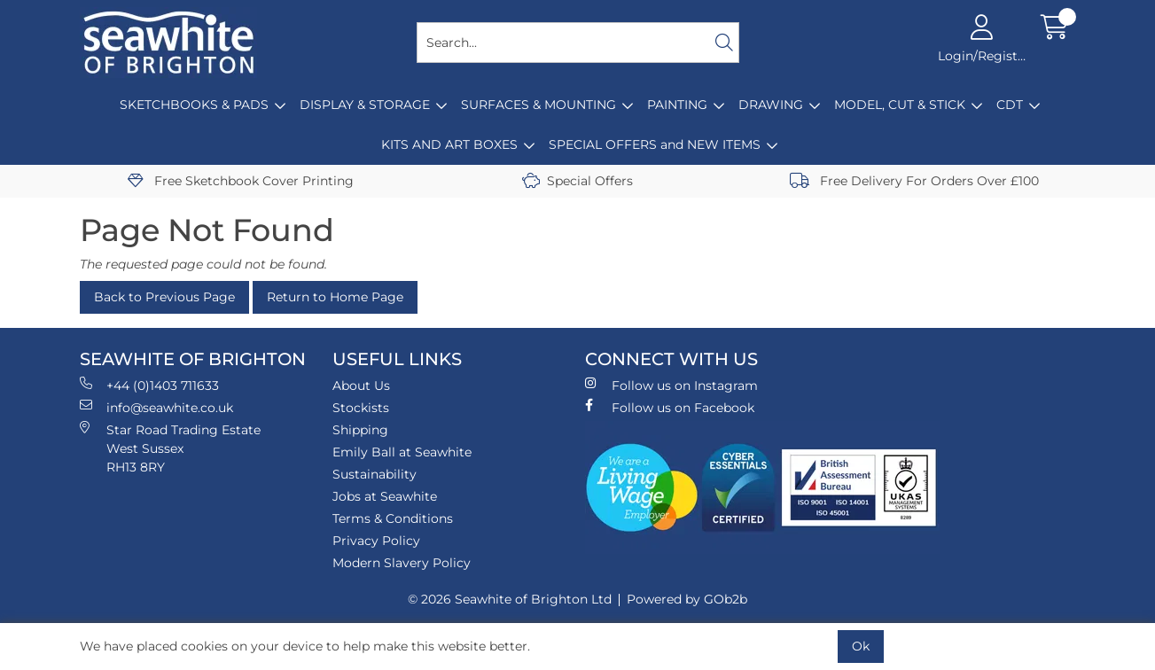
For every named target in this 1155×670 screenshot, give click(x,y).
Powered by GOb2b (687, 599)
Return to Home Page (335, 297)
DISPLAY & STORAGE (365, 105)
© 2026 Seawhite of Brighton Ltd (510, 599)
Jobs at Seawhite (384, 496)
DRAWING (770, 105)
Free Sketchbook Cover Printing (241, 181)
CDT (1009, 105)
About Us (361, 385)
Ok (861, 646)
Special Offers (577, 181)
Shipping (360, 430)
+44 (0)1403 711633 (149, 385)
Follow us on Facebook (669, 407)
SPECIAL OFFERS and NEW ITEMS (655, 144)
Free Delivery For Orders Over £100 (914, 181)
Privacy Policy (376, 541)
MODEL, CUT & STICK (899, 105)
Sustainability (374, 474)
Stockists (360, 408)
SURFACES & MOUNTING (538, 105)
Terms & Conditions (392, 518)
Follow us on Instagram (671, 385)
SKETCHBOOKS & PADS (194, 105)
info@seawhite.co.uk (156, 407)
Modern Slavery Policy (401, 563)
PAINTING (677, 105)
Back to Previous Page (164, 297)
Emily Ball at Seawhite (402, 452)
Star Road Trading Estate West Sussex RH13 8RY (170, 448)
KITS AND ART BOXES (449, 144)
